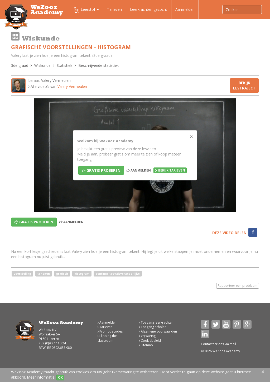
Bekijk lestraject (244, 85)
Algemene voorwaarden (158, 331)
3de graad (19, 65)
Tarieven (114, 9)
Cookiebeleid (150, 340)
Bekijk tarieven (170, 170)
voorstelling (22, 273)
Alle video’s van (57, 86)
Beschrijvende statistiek (98, 65)
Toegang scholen (152, 327)
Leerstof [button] (86, 10)
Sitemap (146, 345)
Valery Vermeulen (56, 80)
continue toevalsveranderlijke (118, 273)
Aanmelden (185, 9)
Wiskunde (42, 65)
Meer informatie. (41, 377)
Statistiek (64, 65)
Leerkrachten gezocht (148, 9)
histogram (81, 273)
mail (233, 344)
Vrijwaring (147, 336)
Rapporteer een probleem (237, 285)
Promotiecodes (110, 331)
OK (60, 377)
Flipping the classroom (107, 338)
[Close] (191, 136)
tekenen (43, 273)
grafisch (62, 273)
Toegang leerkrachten (156, 322)
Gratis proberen (101, 170)
